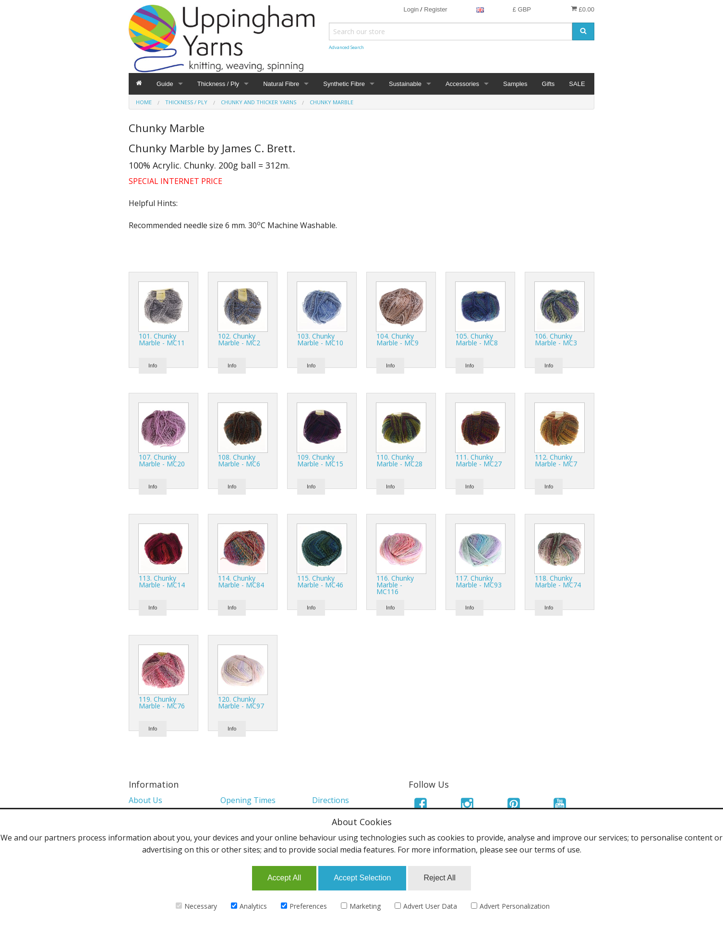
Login (411, 9)
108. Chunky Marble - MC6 (239, 460)
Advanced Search (346, 47)
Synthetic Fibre (344, 83)
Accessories (462, 83)
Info (152, 365)
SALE (577, 83)
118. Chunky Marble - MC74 (558, 581)
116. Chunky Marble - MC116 (395, 584)
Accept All (284, 878)
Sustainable (405, 83)
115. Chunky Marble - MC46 (320, 581)
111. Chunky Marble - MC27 (479, 460)
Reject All (439, 878)
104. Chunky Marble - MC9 (397, 339)
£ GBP (522, 9)
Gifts (548, 83)
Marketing (361, 906)
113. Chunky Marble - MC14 (162, 581)
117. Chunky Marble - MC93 (479, 581)
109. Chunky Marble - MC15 (320, 460)
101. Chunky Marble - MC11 (162, 339)
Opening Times (248, 800)
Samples (515, 83)
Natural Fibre (281, 83)
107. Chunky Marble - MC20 (162, 460)
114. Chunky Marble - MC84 (241, 581)
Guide (165, 83)
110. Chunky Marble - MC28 (399, 460)
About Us (145, 800)
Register (435, 9)
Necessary (196, 906)
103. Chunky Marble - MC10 (320, 339)
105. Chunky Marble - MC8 (477, 339)
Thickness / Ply (218, 83)
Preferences (304, 906)
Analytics (249, 906)
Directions (330, 800)
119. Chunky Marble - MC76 (162, 702)
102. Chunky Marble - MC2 (239, 339)
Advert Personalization (510, 906)
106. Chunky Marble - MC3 (556, 339)
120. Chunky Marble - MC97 (241, 702)
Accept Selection (362, 878)
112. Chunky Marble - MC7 (556, 460)
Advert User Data (426, 906)
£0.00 (582, 9)
